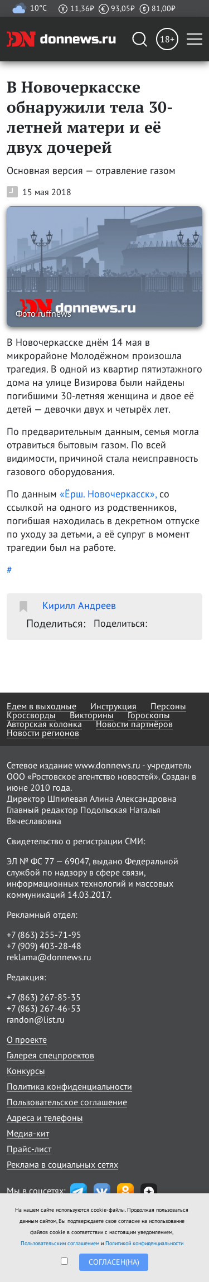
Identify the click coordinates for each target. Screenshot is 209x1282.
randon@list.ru (36, 1019)
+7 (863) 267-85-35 (44, 997)
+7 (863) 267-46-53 (44, 1008)
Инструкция (113, 706)
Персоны (168, 706)
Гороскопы (149, 714)
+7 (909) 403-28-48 (44, 945)
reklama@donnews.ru (49, 956)
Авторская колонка (44, 723)
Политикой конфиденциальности (144, 1243)
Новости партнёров (134, 723)
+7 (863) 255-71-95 (44, 934)
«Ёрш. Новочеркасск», (108, 493)
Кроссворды (31, 714)
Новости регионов (43, 732)
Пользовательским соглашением (60, 1243)
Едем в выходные (41, 706)
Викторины (92, 714)
